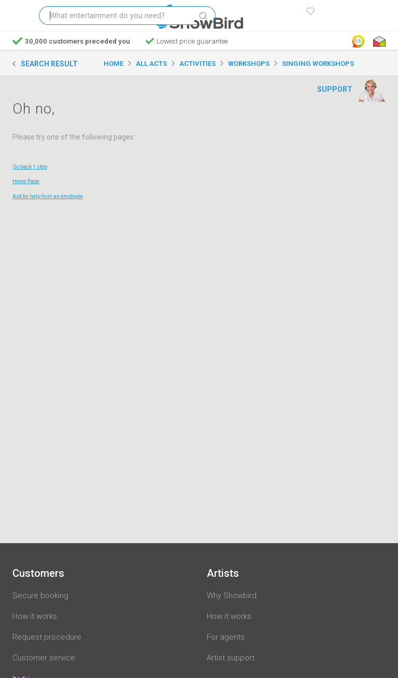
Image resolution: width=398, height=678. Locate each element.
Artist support (230, 657)
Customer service (43, 657)
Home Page (25, 181)
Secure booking (40, 595)
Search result (49, 64)
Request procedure (46, 637)
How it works (34, 616)
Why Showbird (232, 595)
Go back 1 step (29, 167)
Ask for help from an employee (47, 196)
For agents (226, 637)
